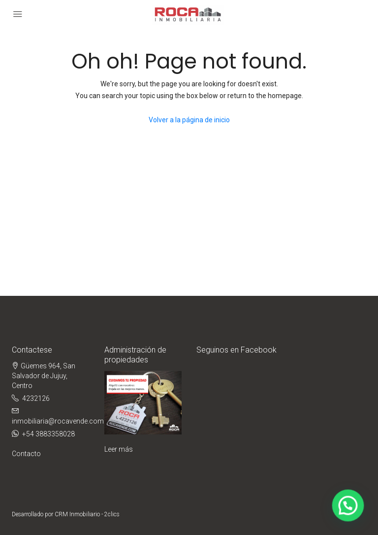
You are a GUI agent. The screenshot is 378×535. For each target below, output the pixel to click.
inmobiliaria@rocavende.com (58, 421)
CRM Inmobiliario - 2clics (87, 514)
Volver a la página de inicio (189, 120)
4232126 (36, 398)
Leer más (118, 449)
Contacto (26, 454)
